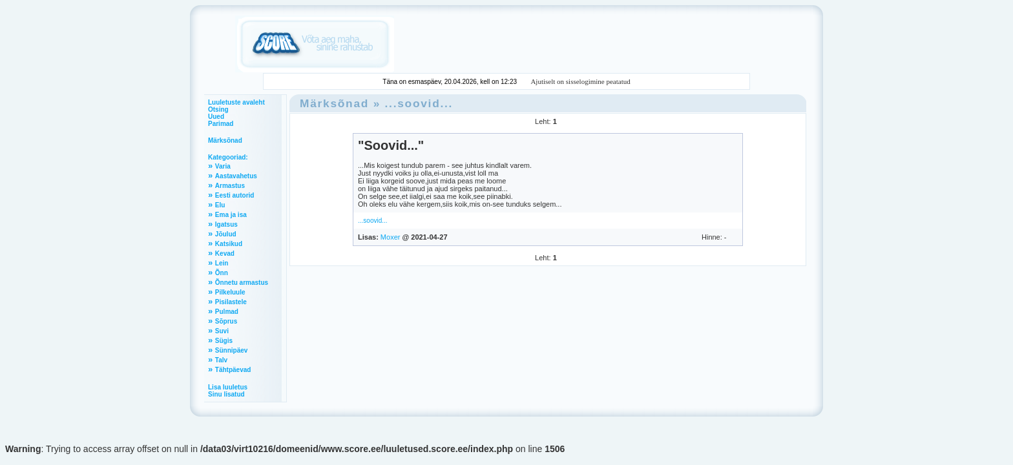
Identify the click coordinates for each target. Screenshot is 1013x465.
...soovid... (419, 103)
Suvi (222, 331)
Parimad (220, 123)
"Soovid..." (391, 145)
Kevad (225, 253)
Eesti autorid (235, 195)
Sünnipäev (231, 350)
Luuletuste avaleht (236, 102)
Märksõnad (225, 140)
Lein (222, 263)
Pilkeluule (230, 292)
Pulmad (226, 311)
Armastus (230, 185)
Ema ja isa (231, 214)
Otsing (218, 109)
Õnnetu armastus (241, 282)
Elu (220, 205)
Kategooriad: (228, 157)
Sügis (224, 340)
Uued (216, 116)
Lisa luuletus (227, 387)
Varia (223, 166)
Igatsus (226, 224)
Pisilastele (231, 301)
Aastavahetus (236, 176)
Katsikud (228, 243)
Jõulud (225, 234)
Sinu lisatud (226, 394)
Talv (221, 360)
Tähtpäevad (233, 369)
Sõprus (226, 321)
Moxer (391, 237)
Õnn (221, 272)
